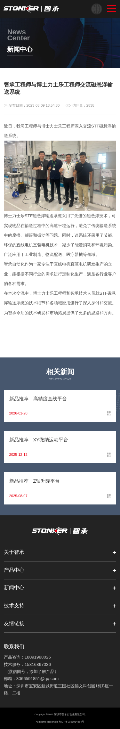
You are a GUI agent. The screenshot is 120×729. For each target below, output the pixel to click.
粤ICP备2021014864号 (71, 721)
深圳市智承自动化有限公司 (69, 714)
